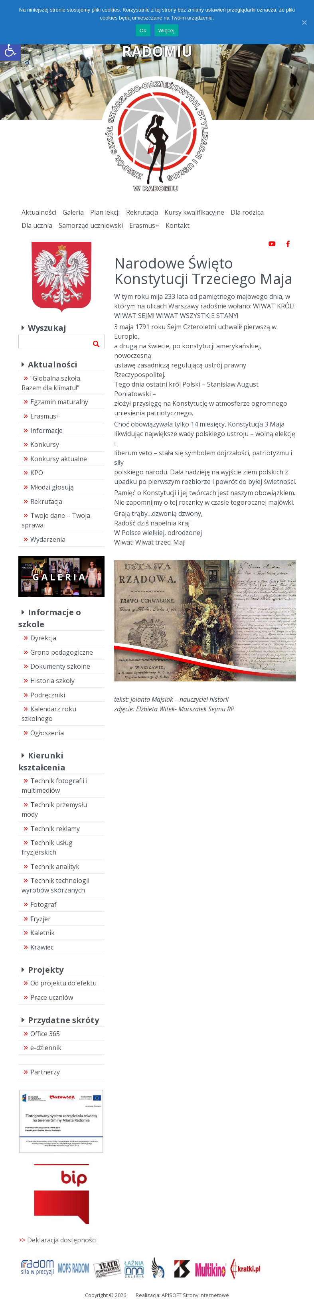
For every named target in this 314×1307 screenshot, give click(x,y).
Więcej (166, 31)
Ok (143, 31)
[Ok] (304, 22)
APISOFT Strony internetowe (195, 1295)
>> (57, 1240)
